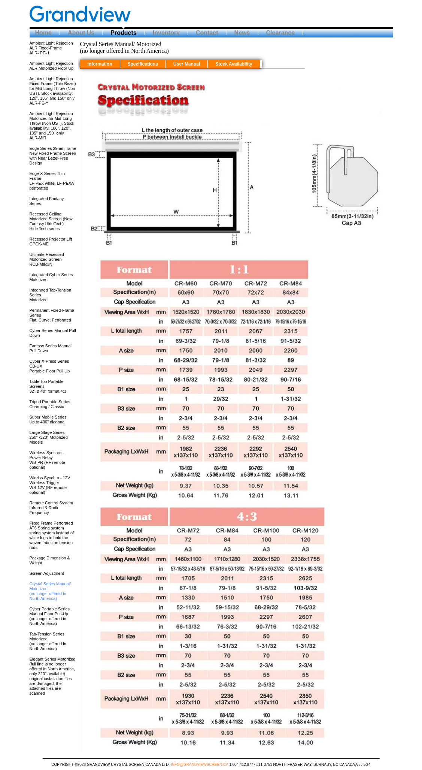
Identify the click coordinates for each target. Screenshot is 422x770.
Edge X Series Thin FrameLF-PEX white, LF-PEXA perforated (52, 180)
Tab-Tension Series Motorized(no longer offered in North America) (48, 641)
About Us (81, 33)
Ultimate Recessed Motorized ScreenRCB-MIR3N (47, 259)
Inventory (166, 33)
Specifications (143, 64)
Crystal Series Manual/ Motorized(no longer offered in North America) (50, 591)
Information (100, 64)
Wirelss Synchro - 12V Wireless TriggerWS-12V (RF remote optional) (50, 485)
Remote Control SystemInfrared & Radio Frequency (51, 508)
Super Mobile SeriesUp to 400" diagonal (48, 419)
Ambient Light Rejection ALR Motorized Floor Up (52, 65)
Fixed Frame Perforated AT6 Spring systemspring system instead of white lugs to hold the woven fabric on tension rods (52, 535)
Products (123, 33)
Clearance (280, 33)
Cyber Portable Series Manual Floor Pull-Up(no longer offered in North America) (50, 616)
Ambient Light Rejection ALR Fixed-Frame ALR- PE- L (51, 48)
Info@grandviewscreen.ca (199, 765)
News (242, 33)
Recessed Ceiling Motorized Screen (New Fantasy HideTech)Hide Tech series (51, 221)
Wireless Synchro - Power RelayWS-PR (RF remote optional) (47, 459)
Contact (207, 33)
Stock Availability (233, 64)
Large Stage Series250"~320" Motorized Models (49, 437)
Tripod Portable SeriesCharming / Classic (50, 404)
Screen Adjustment (47, 573)
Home (43, 33)
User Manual (186, 64)
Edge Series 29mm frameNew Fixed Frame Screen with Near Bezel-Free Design (53, 155)
